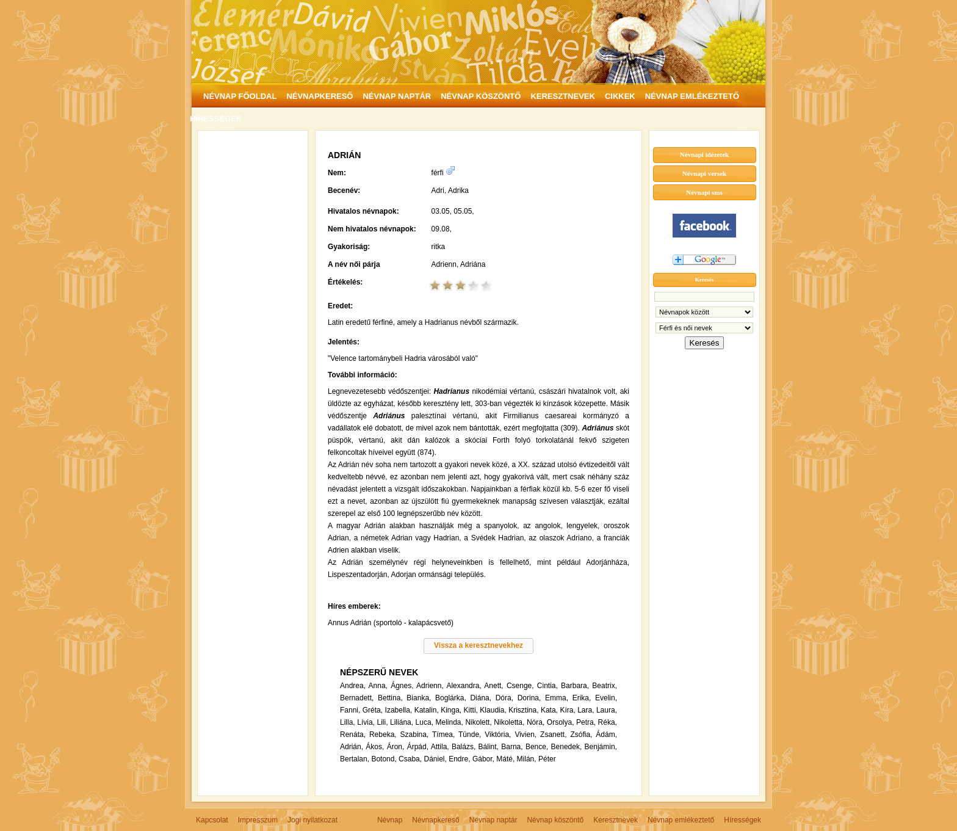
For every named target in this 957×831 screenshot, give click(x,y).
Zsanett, (553, 734)
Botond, (383, 759)
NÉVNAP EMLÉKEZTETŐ (692, 96)
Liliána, (401, 722)
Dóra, (504, 698)
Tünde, (469, 734)
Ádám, (606, 734)
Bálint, (488, 746)
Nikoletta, (509, 722)
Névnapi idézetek (704, 154)
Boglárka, (450, 698)
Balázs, (463, 746)
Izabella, (399, 710)
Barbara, (575, 685)
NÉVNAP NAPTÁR (397, 96)
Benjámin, (601, 746)
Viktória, (498, 734)
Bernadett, (357, 698)
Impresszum (258, 820)
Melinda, (449, 722)
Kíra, (567, 710)
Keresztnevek (615, 820)
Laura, (606, 710)
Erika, (581, 698)
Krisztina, (523, 710)
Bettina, (390, 698)
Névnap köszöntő (555, 820)
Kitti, (471, 710)
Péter (547, 759)
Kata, (549, 710)
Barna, (511, 746)
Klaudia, (493, 710)
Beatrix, (604, 685)
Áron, (396, 746)
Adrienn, (430, 685)
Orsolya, (560, 722)
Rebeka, (383, 734)
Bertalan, (354, 759)
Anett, (493, 685)
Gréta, (373, 710)
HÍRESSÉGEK (216, 118)
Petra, (586, 722)
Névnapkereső (435, 820)
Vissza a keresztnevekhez (478, 645)
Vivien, (525, 734)
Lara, (585, 710)
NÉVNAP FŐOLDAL (239, 96)
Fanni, (350, 710)
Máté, (505, 759)
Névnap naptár (493, 820)
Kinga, (451, 710)
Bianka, (418, 698)
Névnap (389, 820)
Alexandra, (463, 685)
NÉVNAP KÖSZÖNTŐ (481, 96)
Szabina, (414, 734)
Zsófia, (581, 734)
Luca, (424, 722)
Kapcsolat (212, 820)
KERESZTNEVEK (562, 96)
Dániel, (435, 759)
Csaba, (410, 759)
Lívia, (366, 722)
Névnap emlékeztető (681, 820)
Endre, (459, 759)
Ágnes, (402, 685)
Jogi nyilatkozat (312, 820)
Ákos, (375, 746)
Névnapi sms (704, 192)
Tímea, (443, 734)
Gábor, (483, 759)
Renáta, (353, 734)
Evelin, (606, 698)
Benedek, (566, 746)
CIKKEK (620, 96)
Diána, (480, 698)
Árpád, (417, 746)
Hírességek (742, 820)
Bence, (536, 746)
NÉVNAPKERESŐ (319, 96)
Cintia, (547, 685)
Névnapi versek (704, 173)
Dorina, (529, 698)
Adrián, (351, 746)
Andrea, (353, 685)
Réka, (607, 722)
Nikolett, (478, 722)
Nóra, (535, 722)
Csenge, (520, 685)
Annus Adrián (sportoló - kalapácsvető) (390, 623)
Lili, (382, 722)
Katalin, (426, 710)
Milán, (526, 759)
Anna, (378, 685)
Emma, (556, 698)
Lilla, (347, 722)
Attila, (440, 746)
